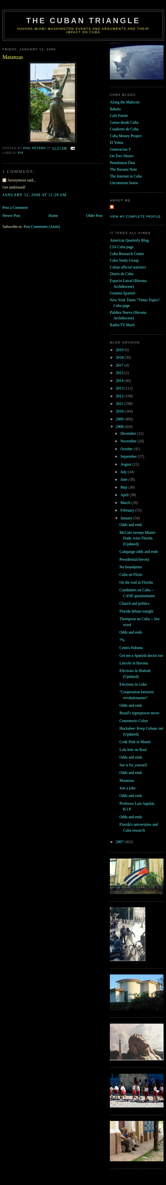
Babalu (115, 109)
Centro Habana (131, 648)
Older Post (94, 215)
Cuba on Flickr (130, 574)
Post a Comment (15, 207)
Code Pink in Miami (135, 742)
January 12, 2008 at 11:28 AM (34, 195)
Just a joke (127, 788)
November (128, 441)
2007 (120, 842)
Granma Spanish (122, 293)
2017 (120, 365)
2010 (120, 411)
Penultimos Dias (122, 163)
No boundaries (130, 567)
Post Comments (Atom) (41, 226)
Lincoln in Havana (133, 663)
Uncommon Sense (124, 183)
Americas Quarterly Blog (129, 240)
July (124, 472)
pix (20, 153)
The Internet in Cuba (126, 176)
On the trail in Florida (136, 582)
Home (53, 215)
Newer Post (11, 215)
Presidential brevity (134, 559)
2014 (120, 381)
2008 (120, 427)
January (126, 518)
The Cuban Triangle (83, 20)
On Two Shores (122, 156)
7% (121, 640)
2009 (120, 419)
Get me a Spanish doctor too (141, 655)
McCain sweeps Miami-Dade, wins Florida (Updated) (137, 538)
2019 (120, 350)
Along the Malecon (124, 102)
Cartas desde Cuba (124, 122)
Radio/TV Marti (122, 325)
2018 (120, 357)
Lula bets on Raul (132, 750)
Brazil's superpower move (139, 713)
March (125, 503)
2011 (120, 404)
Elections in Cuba (133, 684)
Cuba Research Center (127, 254)
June (124, 479)
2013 (120, 388)
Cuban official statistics (128, 267)
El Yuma (116, 142)
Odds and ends (130, 525)
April (124, 495)
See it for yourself (133, 765)
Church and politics (134, 603)
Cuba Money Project (126, 136)
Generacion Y (120, 149)
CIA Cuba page (122, 247)
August (126, 464)
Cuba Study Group (124, 260)
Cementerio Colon (133, 721)
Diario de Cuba (121, 274)
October (127, 449)
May (124, 487)
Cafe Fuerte (119, 115)
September (129, 456)
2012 (120, 396)
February (127, 510)
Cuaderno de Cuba (124, 129)
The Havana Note (123, 169)
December (128, 433)
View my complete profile (135, 216)
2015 (120, 373)
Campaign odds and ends (138, 551)
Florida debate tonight (136, 611)
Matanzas (126, 780)
